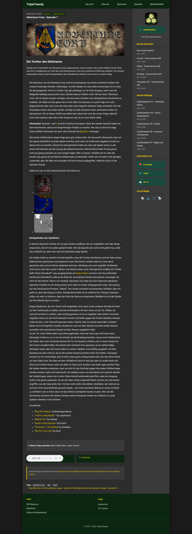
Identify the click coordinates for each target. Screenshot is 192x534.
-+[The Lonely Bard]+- (45, 415)
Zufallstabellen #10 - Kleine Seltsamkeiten (148, 114)
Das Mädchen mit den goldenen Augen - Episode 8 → (96, 488)
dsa (49, 485)
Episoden (138, 4)
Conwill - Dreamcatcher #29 (149, 58)
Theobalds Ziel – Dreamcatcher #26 (150, 83)
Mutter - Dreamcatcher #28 (148, 66)
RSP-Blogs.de (32, 504)
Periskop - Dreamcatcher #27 (149, 74)
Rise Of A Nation (43, 411)
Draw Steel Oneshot (145, 50)
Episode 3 (84, 131)
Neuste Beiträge (144, 95)
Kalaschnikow (82, 273)
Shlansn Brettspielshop (36, 512)
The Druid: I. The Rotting (46, 427)
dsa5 (55, 485)
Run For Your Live (43, 431)
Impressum (103, 504)
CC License (103, 508)
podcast (47, 14)
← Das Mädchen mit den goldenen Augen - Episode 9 (49, 488)
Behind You (40, 419)
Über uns (105, 4)
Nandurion (31, 508)
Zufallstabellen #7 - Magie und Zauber (150, 144)
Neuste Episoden (145, 44)
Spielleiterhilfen (157, 4)
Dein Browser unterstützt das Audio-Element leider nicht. (44, 458)
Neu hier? (89, 4)
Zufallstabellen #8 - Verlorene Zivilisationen (149, 133)
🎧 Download (84, 457)
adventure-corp (58, 14)
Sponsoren (121, 4)
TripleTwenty (35, 4)
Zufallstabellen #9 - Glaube (148, 124)
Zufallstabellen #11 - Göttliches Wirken (150, 103)
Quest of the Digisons (45, 423)
